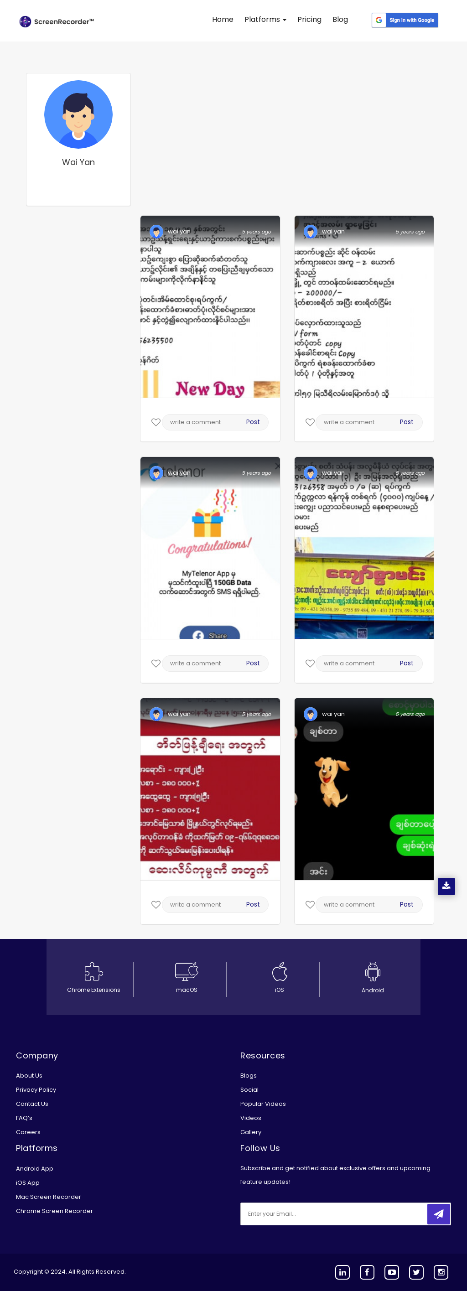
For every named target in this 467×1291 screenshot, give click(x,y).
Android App (34, 1168)
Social (249, 1089)
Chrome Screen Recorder (54, 1211)
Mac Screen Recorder (48, 1196)
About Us (29, 1075)
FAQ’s (24, 1118)
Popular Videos (263, 1103)
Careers (28, 1132)
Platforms (265, 19)
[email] (301, 1214)
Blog (340, 19)
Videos (250, 1118)
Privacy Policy (36, 1089)
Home (223, 19)
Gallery (250, 1132)
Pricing (309, 19)
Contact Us (32, 1103)
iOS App (28, 1182)
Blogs (248, 1075)
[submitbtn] (438, 1214)
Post (253, 421)
